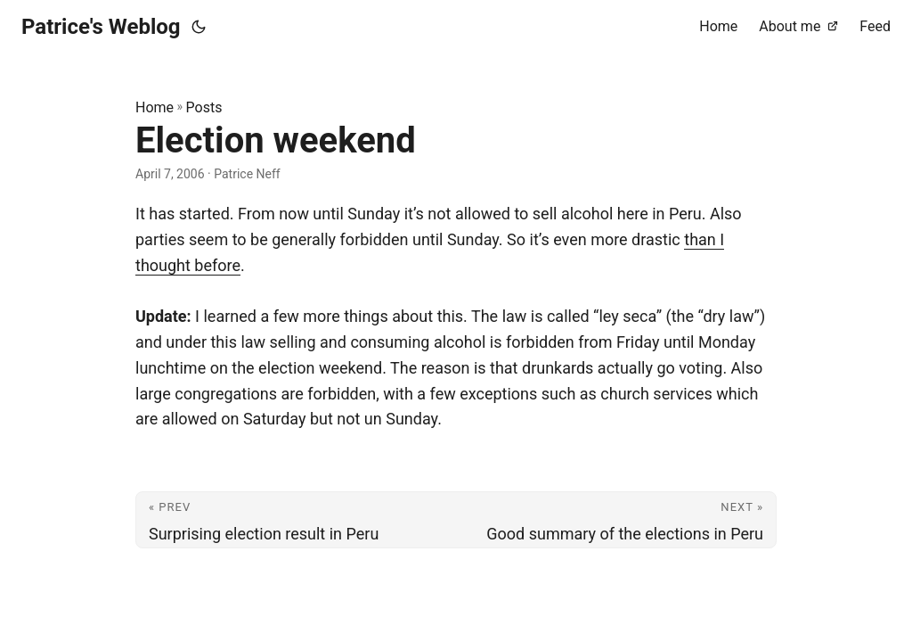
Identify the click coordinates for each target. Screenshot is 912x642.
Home (154, 107)
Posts (204, 107)
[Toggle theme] (198, 27)
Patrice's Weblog (101, 26)
